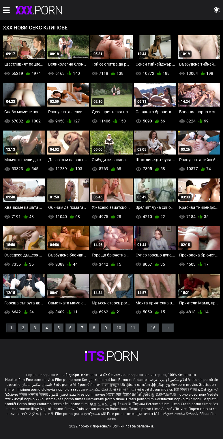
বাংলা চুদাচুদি (110, 385)
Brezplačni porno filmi (71, 404)
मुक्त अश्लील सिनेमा (150, 414)
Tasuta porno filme (145, 409)
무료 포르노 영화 (103, 404)
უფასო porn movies (182, 385)
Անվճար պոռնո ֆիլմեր (143, 385)
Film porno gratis (69, 414)
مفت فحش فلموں (63, 395)
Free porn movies (40, 380)
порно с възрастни (72, 390)
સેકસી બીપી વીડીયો (127, 390)
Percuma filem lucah (163, 404)
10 (119, 327)
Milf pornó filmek (86, 385)
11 (133, 327)
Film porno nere (68, 380)
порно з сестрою (191, 395)
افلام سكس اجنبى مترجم (168, 380)
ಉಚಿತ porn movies (158, 390)
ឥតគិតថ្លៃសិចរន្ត (143, 395)
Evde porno (62, 385)
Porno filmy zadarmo (35, 404)
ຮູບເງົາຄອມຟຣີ (95, 414)
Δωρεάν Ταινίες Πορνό (180, 409)
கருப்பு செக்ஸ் (100, 390)
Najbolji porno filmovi (58, 409)
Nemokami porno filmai (106, 399)
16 (153, 327)
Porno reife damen (133, 380)
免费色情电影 (166, 395)
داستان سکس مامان (37, 385)
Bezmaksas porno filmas (65, 399)
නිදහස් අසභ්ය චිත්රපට (181, 414)
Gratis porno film (140, 399)
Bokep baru (119, 409)
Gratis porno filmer (197, 404)
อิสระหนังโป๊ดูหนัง (131, 404)
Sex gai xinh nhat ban (99, 380)
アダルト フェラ (41, 414)
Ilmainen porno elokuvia (36, 390)
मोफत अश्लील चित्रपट (34, 395)
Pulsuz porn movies (93, 409)
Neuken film (15, 380)
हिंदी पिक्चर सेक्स (185, 390)
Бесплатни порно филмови (179, 399)
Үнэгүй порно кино (28, 399)
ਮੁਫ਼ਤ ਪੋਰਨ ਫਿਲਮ (119, 395)
